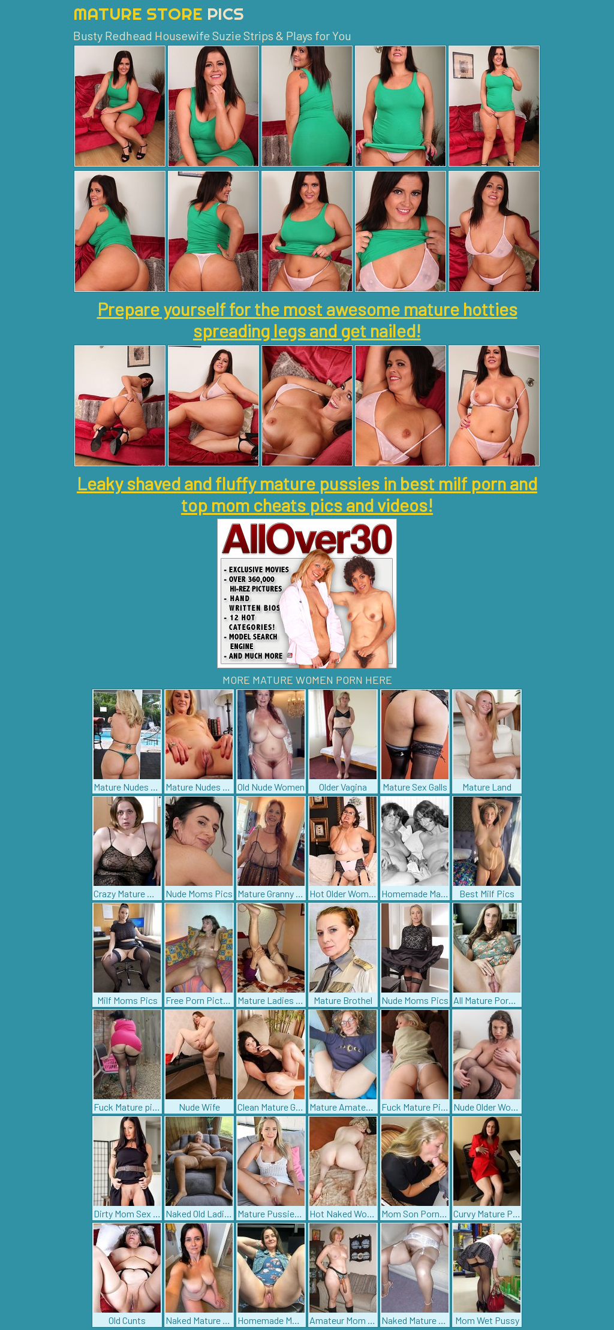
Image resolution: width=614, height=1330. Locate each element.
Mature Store (158, 13)
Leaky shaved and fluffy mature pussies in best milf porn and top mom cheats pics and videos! (307, 493)
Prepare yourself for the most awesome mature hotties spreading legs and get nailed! (307, 319)
